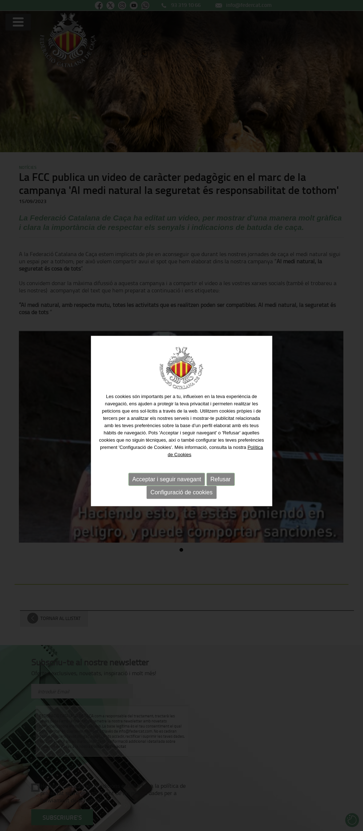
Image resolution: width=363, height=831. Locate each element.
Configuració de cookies (181, 493)
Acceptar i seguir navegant (166, 480)
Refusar (220, 480)
